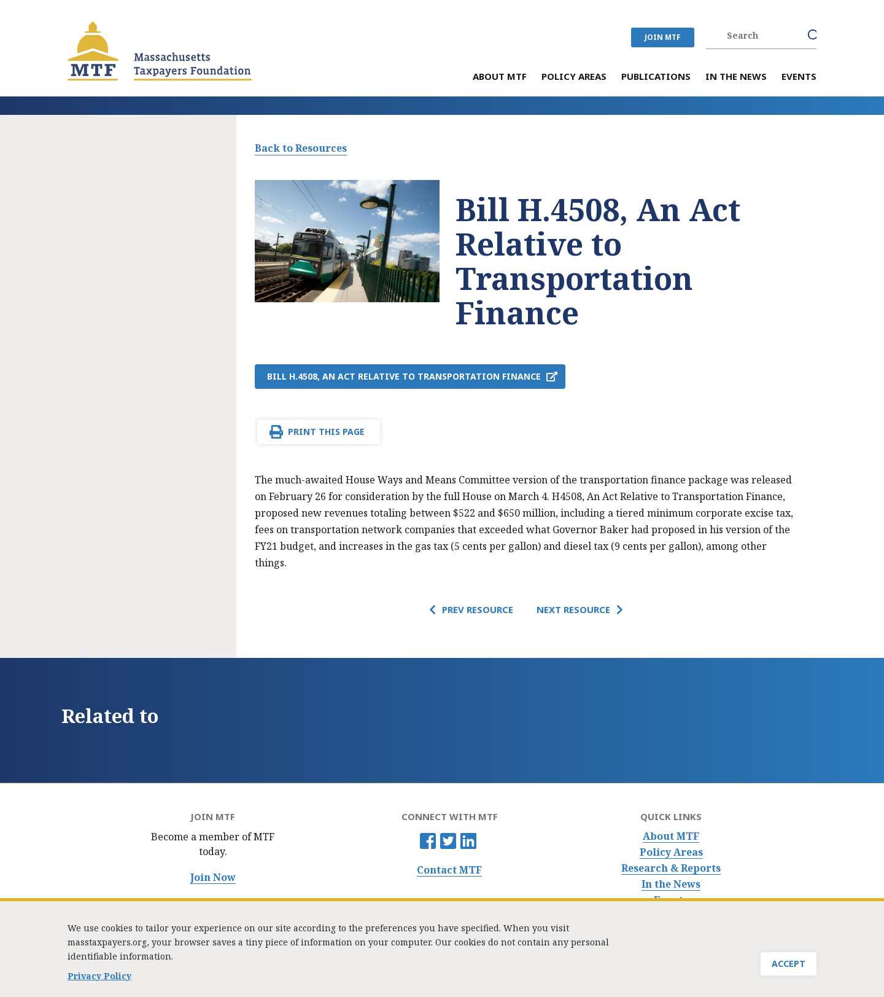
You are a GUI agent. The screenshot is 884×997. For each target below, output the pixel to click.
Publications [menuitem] (656, 77)
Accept (788, 971)
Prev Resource (477, 609)
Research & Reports (671, 868)
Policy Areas (671, 852)
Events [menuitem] (798, 77)
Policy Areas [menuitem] (574, 77)
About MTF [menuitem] (500, 77)
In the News (671, 884)
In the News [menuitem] (736, 77)
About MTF (671, 836)
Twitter (448, 841)
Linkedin (468, 841)
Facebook (427, 841)
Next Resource (573, 609)
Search (814, 35)
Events (671, 900)
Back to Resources (301, 148)
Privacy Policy (99, 983)
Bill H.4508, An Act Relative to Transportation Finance (404, 376)
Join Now (213, 877)
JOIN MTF (663, 37)
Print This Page (326, 431)
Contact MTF (449, 870)
